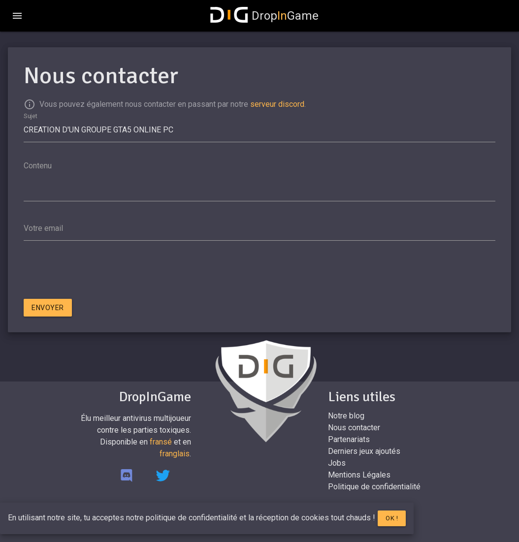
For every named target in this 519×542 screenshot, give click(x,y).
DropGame (264, 16)
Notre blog (346, 415)
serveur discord (277, 104)
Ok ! (392, 518)
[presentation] (98, 272)
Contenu (38, 165)
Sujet (30, 116)
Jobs (337, 463)
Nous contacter (354, 427)
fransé (161, 441)
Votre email (43, 228)
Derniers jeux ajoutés (364, 451)
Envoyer (48, 308)
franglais (175, 453)
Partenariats (349, 439)
